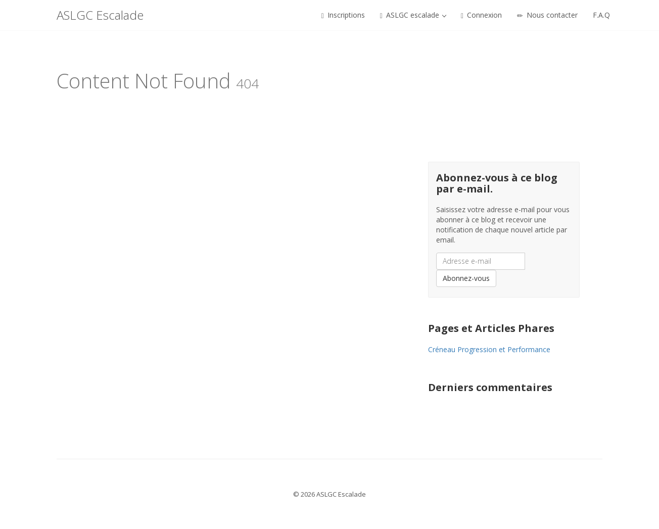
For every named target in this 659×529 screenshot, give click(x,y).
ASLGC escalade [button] (413, 15)
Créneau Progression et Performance (489, 349)
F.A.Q (601, 15)
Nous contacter (547, 15)
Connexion (481, 15)
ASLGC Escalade (100, 15)
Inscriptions (343, 15)
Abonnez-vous (466, 278)
